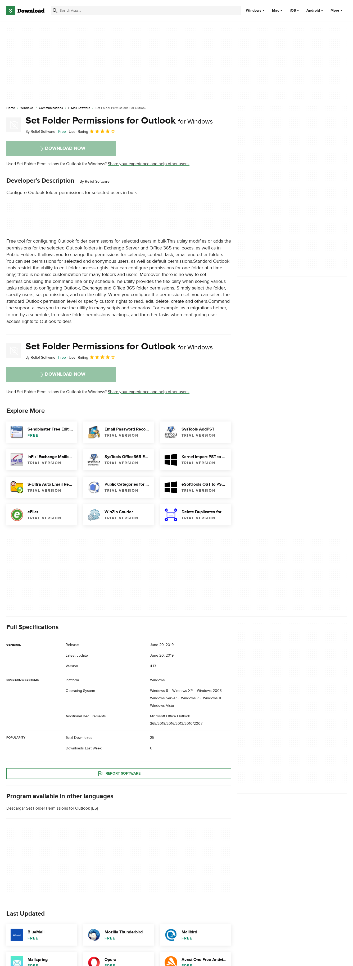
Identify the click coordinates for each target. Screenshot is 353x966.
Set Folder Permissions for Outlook (119, 120)
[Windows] (27, 108)
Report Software (119, 773)
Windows (253, 10)
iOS (293, 10)
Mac (275, 10)
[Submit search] (55, 10)
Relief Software (97, 181)
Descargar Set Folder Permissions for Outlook (48, 808)
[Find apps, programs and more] (146, 10)
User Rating (92, 131)
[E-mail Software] (79, 108)
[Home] (10, 108)
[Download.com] (25, 10)
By (40, 131)
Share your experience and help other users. (148, 163)
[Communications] (51, 108)
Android (313, 10)
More (337, 10)
